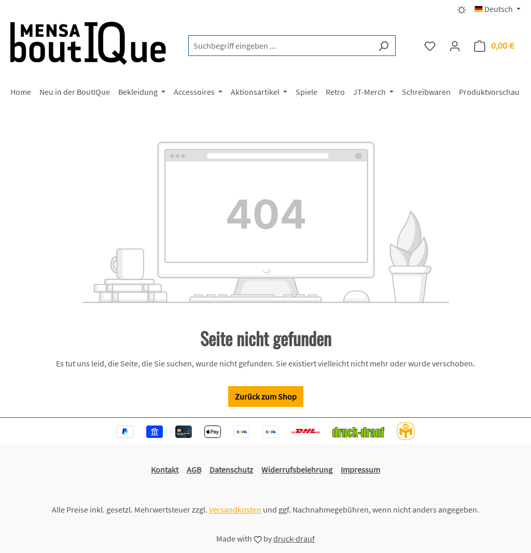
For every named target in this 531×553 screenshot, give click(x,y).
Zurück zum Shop (266, 396)
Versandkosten (235, 509)
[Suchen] (383, 45)
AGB (194, 469)
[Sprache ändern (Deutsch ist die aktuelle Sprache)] (497, 9)
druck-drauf (294, 538)
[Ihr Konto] (454, 45)
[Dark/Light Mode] (461, 9)
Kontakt (164, 469)
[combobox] (280, 45)
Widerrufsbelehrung (296, 469)
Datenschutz (231, 469)
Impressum (360, 469)
